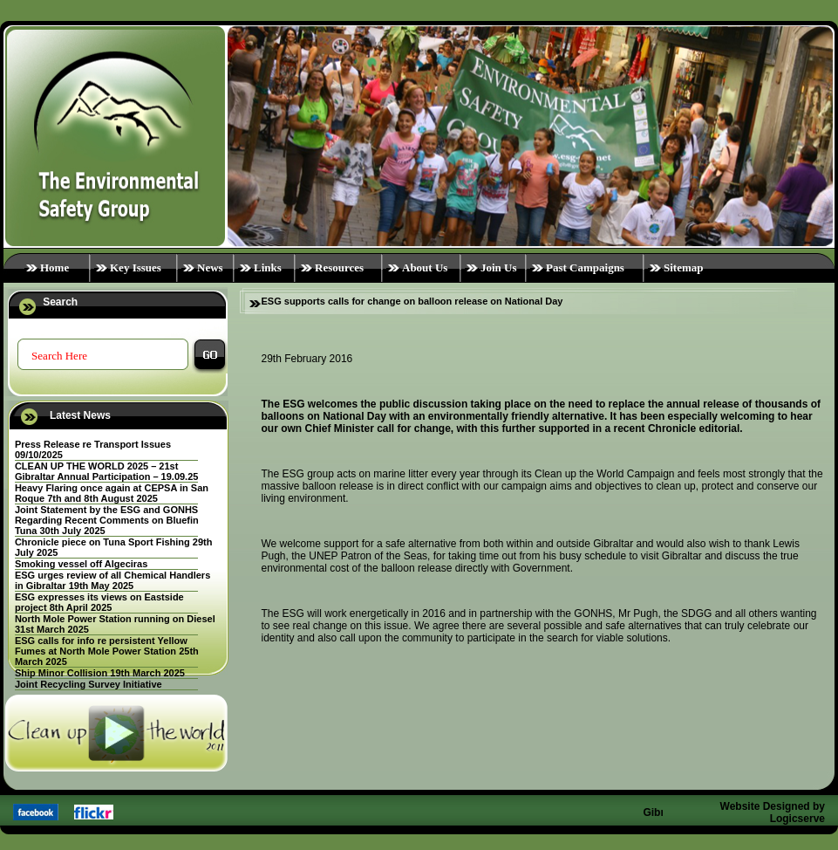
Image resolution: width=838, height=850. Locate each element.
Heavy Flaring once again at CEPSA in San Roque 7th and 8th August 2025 (111, 493)
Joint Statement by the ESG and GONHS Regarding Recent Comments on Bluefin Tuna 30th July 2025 (107, 520)
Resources (339, 267)
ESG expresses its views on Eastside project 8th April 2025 (99, 602)
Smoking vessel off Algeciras (81, 564)
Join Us (498, 267)
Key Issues (135, 267)
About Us (424, 267)
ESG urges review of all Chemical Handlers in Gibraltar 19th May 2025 (112, 580)
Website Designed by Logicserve (772, 812)
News (210, 267)
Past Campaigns (585, 267)
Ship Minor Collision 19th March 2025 (100, 673)
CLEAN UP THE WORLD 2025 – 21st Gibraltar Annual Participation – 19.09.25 (107, 471)
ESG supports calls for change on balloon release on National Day (412, 301)
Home (54, 267)
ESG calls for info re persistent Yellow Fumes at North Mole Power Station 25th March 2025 (107, 651)
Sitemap (684, 267)
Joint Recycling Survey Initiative (88, 684)
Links (268, 267)
